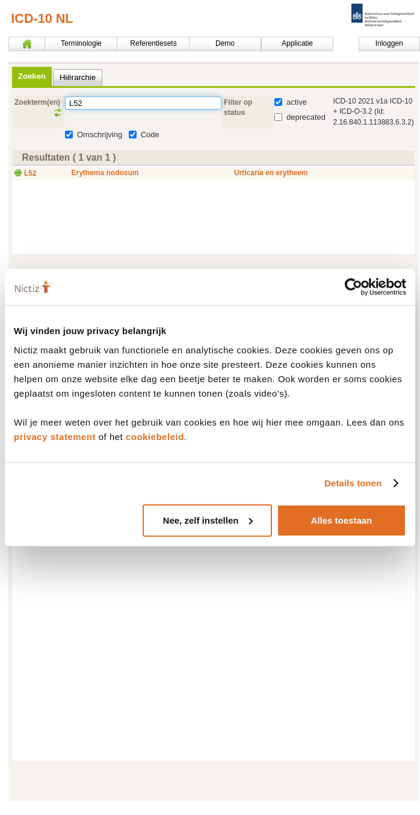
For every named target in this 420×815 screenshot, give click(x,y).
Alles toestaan (341, 520)
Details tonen (352, 483)
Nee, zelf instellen (208, 520)
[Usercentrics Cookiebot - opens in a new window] (353, 287)
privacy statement (55, 436)
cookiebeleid (155, 436)
